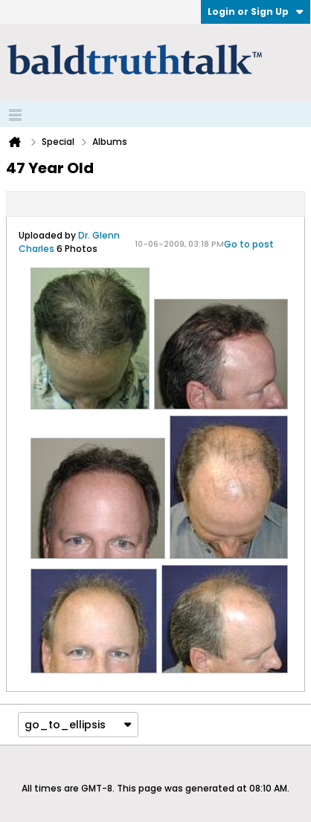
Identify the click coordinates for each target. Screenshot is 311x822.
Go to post (249, 244)
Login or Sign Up (256, 11)
